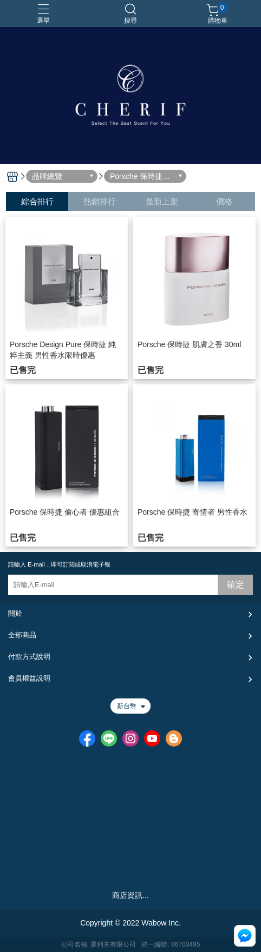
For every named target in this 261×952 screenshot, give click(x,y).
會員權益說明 (29, 678)
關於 (15, 613)
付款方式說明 (29, 657)
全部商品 (22, 635)
